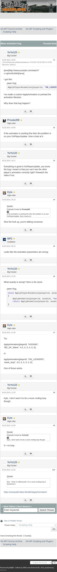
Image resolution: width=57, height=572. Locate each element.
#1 (54, 60)
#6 (54, 276)
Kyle (9, 192)
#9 (54, 425)
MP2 (9, 238)
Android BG (35, 568)
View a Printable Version (13, 521)
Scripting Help (9, 32)
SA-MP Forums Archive (11, 29)
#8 (54, 392)
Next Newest (23, 506)
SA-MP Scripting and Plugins (39, 29)
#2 (54, 127)
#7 (54, 332)
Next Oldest (10, 506)
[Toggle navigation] (51, 4)
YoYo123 (12, 52)
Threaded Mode (50, 44)
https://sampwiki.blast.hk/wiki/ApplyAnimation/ (25, 492)
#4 (54, 200)
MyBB (11, 568)
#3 (54, 160)
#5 (54, 246)
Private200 (13, 120)
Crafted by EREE (21, 568)
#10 (53, 470)
